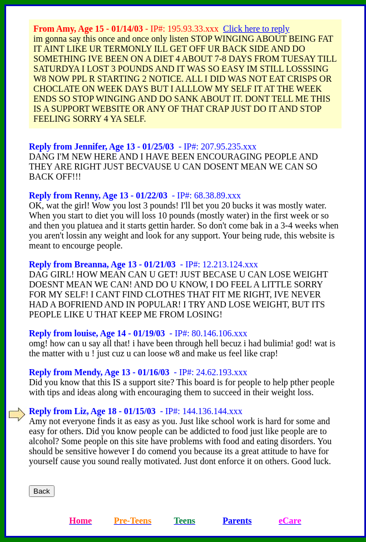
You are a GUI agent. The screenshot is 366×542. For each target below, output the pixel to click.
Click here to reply (256, 28)
